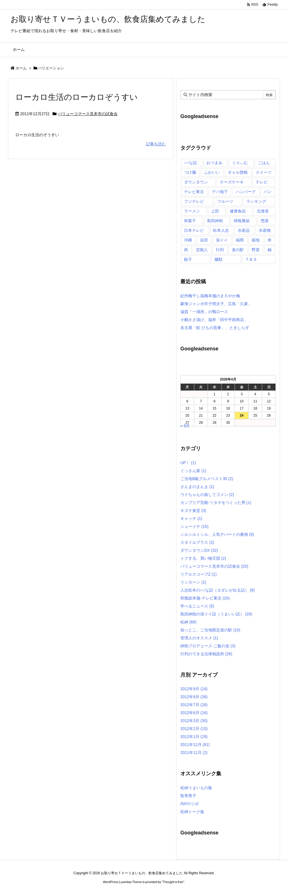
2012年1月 (194, 736)
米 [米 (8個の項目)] (270, 240)
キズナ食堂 (193, 510)
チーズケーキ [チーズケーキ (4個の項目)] (232, 182)
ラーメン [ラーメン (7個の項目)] (192, 211)
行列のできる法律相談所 (206, 654)
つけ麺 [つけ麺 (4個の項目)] (190, 172)
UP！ (188, 462)
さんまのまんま (197, 486)
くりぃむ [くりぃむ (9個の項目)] (240, 162)
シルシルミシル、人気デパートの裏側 (217, 534)
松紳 (188, 622)
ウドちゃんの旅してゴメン (207, 494)
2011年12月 (195, 744)
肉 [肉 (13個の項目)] (186, 249)
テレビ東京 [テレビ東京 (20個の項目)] (194, 191)
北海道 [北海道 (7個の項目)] (263, 211)
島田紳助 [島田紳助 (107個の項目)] (215, 220)
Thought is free (173, 882)
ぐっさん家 (193, 470)
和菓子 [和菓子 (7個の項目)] (190, 220)
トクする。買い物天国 (203, 558)
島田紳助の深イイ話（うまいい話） (216, 614)
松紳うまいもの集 (196, 788)
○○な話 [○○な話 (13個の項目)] (190, 162)
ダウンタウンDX (199, 550)
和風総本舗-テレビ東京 (204, 598)
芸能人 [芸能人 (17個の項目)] (202, 249)
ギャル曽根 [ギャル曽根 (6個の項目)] (238, 172)
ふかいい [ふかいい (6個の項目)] (212, 172)
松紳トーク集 (192, 811)
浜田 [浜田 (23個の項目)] (204, 240)
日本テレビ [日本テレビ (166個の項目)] (194, 230)
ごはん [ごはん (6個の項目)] (264, 162)
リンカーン (193, 582)
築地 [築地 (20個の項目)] (256, 240)
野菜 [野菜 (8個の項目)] (256, 249)
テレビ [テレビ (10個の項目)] (262, 182)
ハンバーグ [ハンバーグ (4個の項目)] (246, 191)
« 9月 (185, 425)
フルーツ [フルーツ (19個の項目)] (225, 201)
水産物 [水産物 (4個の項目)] (265, 230)
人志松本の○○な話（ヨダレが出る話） (217, 590)
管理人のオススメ (199, 638)
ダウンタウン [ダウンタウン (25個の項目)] (196, 182)
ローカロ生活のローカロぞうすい (76, 97)
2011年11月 (194, 752)
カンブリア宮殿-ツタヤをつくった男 (215, 502)
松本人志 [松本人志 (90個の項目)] (221, 230)
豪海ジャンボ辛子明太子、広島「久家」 (216, 303)
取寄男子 (188, 795)
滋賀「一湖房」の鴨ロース (204, 311)
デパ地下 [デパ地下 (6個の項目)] (220, 191)
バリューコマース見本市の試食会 (88, 113)
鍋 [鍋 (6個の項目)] (270, 249)
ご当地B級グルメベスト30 (206, 478)
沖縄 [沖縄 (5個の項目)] (188, 240)
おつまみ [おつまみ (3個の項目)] (214, 162)
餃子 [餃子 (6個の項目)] (188, 259)
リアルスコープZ (198, 574)
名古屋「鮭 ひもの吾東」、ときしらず (214, 327)
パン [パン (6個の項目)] (268, 191)
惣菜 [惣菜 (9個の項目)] (265, 220)
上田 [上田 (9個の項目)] (215, 211)
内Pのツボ (189, 803)
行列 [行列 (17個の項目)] (220, 249)
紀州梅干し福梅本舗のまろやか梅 (210, 295)
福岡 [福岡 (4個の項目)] (240, 240)
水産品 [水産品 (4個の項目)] (244, 230)
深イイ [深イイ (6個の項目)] (222, 240)
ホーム (21, 68)
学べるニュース (197, 606)
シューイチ (194, 526)
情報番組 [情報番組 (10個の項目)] (242, 220)
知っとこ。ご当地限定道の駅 (210, 630)
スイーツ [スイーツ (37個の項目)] (264, 172)
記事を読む (156, 144)
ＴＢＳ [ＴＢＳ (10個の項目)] (251, 259)
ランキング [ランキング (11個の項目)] (256, 201)
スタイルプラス (197, 542)
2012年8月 (194, 696)
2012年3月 (194, 720)
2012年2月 (194, 728)
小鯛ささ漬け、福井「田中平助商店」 (214, 319)
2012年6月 (194, 712)
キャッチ (191, 518)
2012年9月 (194, 689)
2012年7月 (194, 704)
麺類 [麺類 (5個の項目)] (218, 259)
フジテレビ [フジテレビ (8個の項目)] (194, 201)
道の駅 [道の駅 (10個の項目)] (238, 249)
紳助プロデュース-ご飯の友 (207, 646)
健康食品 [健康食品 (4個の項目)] (238, 211)
